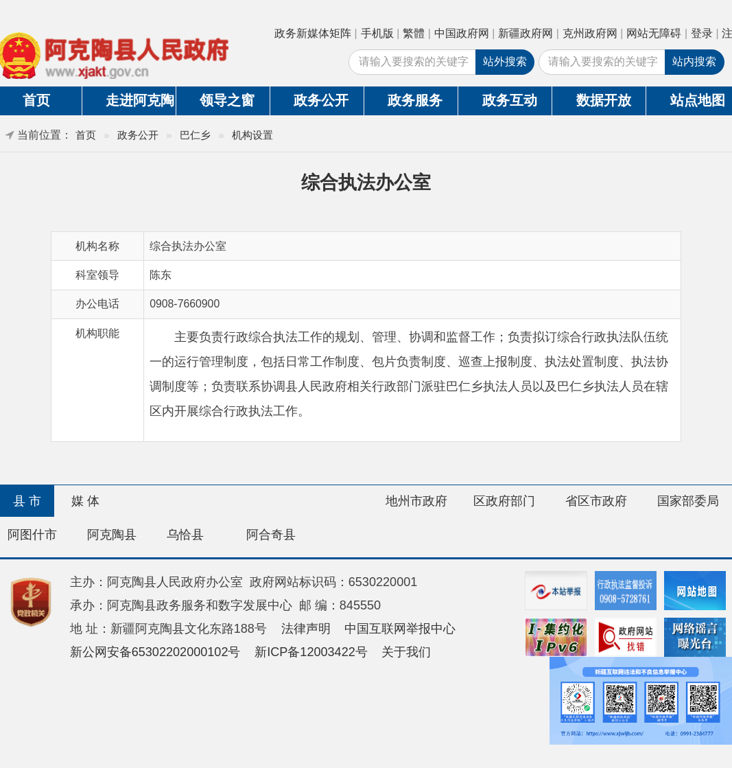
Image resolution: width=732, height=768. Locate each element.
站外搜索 (505, 61)
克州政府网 (590, 33)
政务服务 (415, 100)
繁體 (414, 33)
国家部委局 (688, 501)
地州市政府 (416, 501)
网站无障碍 (653, 33)
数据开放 (603, 100)
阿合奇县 (271, 535)
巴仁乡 (195, 135)
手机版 (377, 33)
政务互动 (509, 100)
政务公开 (321, 100)
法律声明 (306, 629)
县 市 (27, 501)
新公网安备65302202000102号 (155, 652)
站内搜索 (694, 61)
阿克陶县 (112, 535)
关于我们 (406, 652)
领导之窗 (227, 100)
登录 (702, 33)
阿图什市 (32, 535)
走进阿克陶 (140, 100)
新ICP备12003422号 (311, 652)
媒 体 (85, 501)
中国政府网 (461, 33)
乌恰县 (185, 535)
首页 (85, 135)
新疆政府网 (525, 33)
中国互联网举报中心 (400, 629)
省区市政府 (596, 501)
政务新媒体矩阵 (312, 33)
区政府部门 (504, 501)
